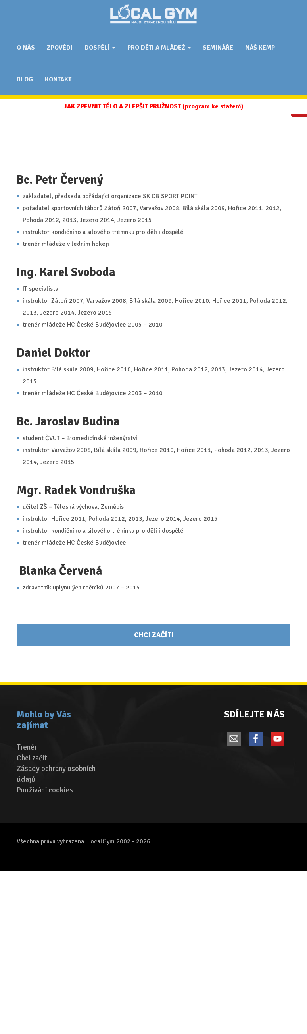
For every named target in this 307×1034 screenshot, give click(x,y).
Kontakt (58, 79)
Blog (25, 79)
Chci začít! (153, 634)
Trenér (27, 747)
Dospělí (99, 48)
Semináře (218, 48)
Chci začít (32, 758)
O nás (26, 48)
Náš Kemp (260, 48)
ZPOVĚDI (60, 48)
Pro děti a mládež (159, 48)
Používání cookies (45, 790)
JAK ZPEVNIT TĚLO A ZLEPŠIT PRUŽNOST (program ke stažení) (154, 106)
